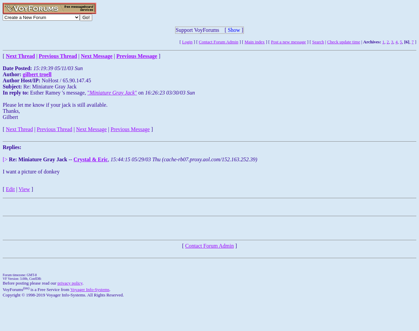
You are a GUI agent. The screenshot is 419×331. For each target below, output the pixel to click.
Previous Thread (54, 129)
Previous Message (130, 129)
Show (234, 30)
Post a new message (288, 41)
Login (187, 41)
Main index (255, 41)
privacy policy (69, 283)
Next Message (91, 129)
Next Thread (19, 129)
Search (318, 41)
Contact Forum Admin (218, 41)
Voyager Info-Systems (89, 289)
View (24, 189)
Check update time (343, 41)
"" (112, 93)
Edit (10, 189)
